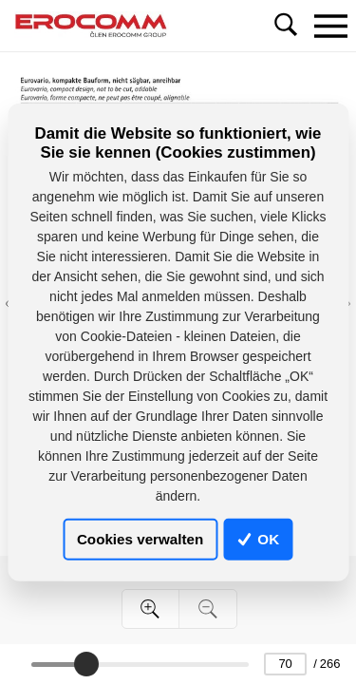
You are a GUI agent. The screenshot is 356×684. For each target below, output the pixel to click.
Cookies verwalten (140, 539)
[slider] (86, 664)
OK (258, 539)
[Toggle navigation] (330, 25)
